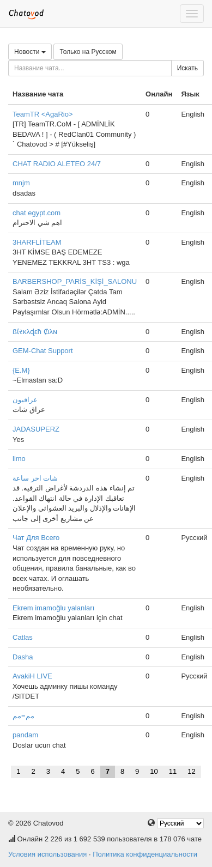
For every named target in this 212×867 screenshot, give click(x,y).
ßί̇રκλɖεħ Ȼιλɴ (35, 332)
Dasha (23, 657)
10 (154, 771)
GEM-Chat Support (43, 351)
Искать (187, 68)
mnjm (21, 183)
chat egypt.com (36, 213)
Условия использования (47, 854)
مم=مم (23, 716)
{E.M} (21, 370)
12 (191, 771)
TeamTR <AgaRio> (43, 114)
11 (173, 771)
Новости (30, 52)
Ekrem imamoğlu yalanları (53, 608)
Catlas (23, 637)
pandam (25, 735)
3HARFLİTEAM (37, 242)
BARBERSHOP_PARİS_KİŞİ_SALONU (75, 281)
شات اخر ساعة (35, 478)
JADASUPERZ (36, 429)
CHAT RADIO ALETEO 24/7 (57, 164)
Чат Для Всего (36, 537)
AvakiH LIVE (32, 676)
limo (19, 458)
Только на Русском (87, 52)
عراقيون (25, 400)
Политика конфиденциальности (145, 854)
